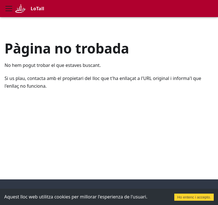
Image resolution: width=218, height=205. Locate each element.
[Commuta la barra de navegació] (9, 8)
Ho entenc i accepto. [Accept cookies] (194, 197)
